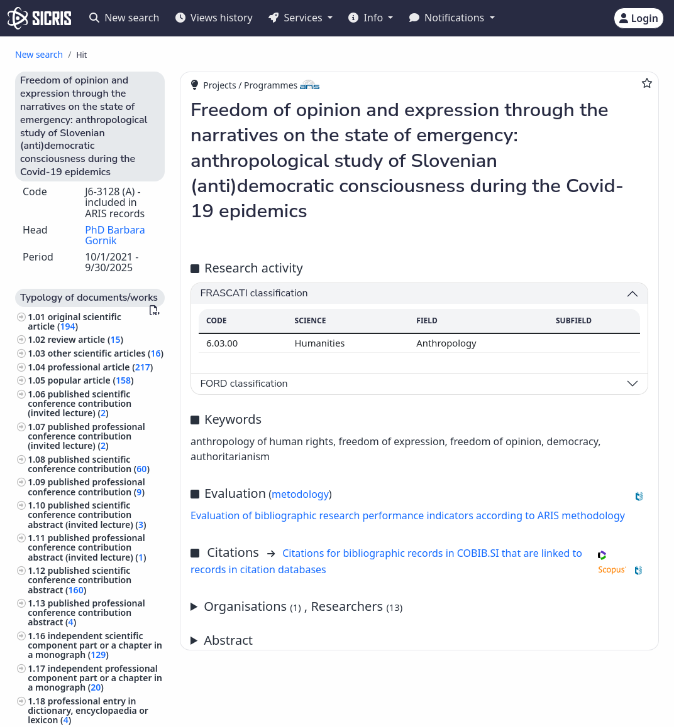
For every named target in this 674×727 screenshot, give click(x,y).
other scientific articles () (105, 353)
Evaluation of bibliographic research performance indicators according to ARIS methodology (408, 515)
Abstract (228, 640)
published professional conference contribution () (86, 486)
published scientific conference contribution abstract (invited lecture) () (87, 514)
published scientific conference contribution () (89, 464)
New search (124, 17)
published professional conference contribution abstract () (86, 612)
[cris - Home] (39, 18)
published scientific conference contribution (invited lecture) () (79, 403)
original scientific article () (74, 321)
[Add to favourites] (647, 83)
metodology (300, 494)
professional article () (100, 367)
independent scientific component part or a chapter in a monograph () (95, 645)
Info (366, 17)
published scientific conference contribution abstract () (79, 579)
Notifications (448, 17)
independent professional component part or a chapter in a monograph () (95, 677)
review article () (85, 339)
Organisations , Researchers (303, 606)
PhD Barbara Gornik (115, 235)
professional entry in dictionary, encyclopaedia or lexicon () (88, 710)
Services (296, 17)
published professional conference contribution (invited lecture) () (86, 436)
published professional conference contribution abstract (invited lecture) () (87, 547)
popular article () (91, 380)
